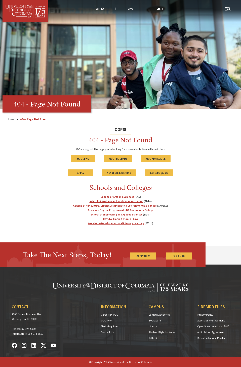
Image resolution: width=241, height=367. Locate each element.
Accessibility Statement (211, 320)
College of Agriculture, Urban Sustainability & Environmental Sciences (114, 205)
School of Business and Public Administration (116, 201)
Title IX (153, 338)
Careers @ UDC (109, 315)
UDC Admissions (156, 159)
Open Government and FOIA (213, 326)
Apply (100, 9)
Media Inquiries (109, 326)
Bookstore (155, 320)
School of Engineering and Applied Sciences (116, 214)
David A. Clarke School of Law (120, 219)
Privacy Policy (205, 315)
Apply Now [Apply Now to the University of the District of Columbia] (142, 256)
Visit (160, 9)
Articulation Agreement (211, 332)
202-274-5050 (35, 334)
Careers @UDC (159, 173)
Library (153, 326)
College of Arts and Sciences (117, 197)
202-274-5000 (28, 329)
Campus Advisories (159, 315)
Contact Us (107, 332)
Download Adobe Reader (211, 338)
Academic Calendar (119, 173)
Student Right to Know (162, 332)
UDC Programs (118, 159)
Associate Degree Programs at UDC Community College (120, 210)
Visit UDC (179, 256)
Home (10, 119)
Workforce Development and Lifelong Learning (116, 223)
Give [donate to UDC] (130, 9)
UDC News (83, 159)
